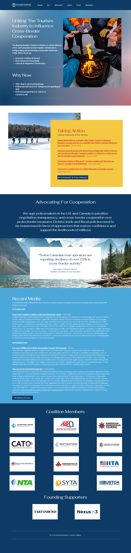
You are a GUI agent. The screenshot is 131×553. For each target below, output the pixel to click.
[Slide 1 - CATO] (62, 282)
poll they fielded (57, 390)
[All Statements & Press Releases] (72, 177)
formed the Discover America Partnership (35, 390)
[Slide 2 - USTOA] (64, 282)
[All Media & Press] (22, 398)
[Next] (123, 263)
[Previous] (8, 263)
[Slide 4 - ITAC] (69, 282)
